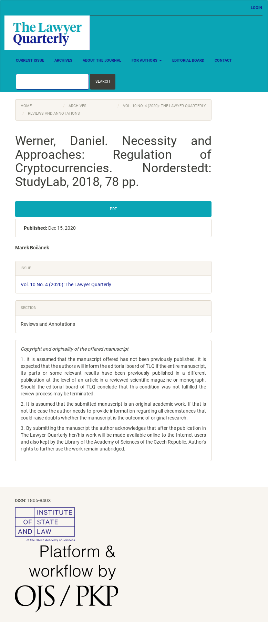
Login (256, 8)
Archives (63, 60)
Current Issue (30, 60)
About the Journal (102, 60)
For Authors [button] (147, 60)
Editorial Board (188, 60)
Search (102, 81)
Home (26, 106)
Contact (223, 60)
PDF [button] (113, 209)
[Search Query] (52, 82)
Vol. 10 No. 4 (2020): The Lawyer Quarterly (164, 106)
